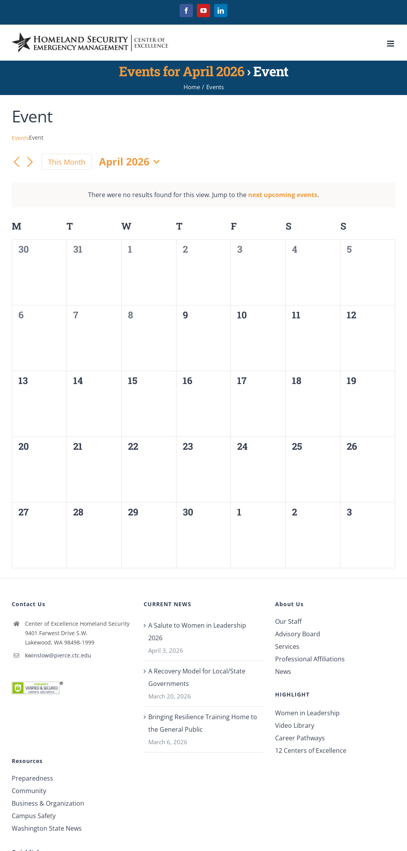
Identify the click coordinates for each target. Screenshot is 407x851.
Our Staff (288, 621)
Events (20, 138)
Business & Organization (48, 803)
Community (29, 790)
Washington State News (47, 828)
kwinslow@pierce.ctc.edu (58, 655)
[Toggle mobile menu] (391, 43)
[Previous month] (16, 162)
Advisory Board (297, 634)
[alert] (203, 194)
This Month (66, 162)
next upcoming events (282, 194)
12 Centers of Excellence (310, 750)
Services (287, 646)
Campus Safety (34, 816)
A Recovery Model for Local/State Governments (196, 677)
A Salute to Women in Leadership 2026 (197, 631)
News (283, 671)
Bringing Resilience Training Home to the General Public (202, 723)
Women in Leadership (307, 713)
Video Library (294, 725)
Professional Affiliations (310, 659)
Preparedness (32, 778)
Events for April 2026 (181, 71)
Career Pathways (300, 738)
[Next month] (29, 162)
